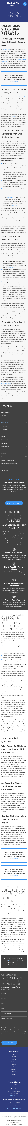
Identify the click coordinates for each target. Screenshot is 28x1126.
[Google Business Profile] (20, 1108)
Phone (2, 1003)
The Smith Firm (6, 49)
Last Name (3, 998)
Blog (14, 1066)
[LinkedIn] (17, 1108)
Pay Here (14, 1071)
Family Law (13, 1059)
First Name (3, 993)
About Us (14, 1056)
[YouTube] (14, 1108)
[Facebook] (7, 1108)
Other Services (13, 1061)
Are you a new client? (6, 1013)
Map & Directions (14, 1095)
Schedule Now (14, 1069)
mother (13, 116)
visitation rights (11, 267)
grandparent (5, 61)
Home (14, 1054)
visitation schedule (21, 59)
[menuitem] (13, 412)
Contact (14, 1074)
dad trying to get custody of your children (16, 96)
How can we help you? (6, 1018)
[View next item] (20, 498)
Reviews (14, 1064)
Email (2, 1008)
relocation (14, 205)
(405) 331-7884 (14, 1102)
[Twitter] (11, 1108)
